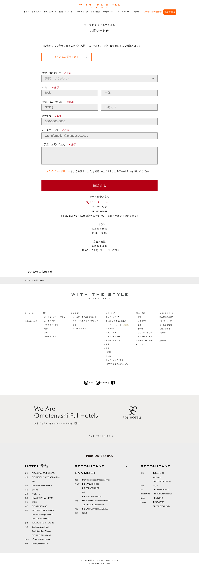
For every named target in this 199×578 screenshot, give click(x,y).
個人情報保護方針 (87, 560)
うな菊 (155, 485)
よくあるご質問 (166, 325)
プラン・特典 (111, 333)
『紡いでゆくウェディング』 (117, 364)
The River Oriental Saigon (162, 494)
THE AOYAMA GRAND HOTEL (43, 473)
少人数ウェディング (114, 340)
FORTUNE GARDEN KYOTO (93, 505)
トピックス (36, 16)
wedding (102, 383)
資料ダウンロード (145, 336)
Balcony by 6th (158, 473)
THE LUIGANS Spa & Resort (42, 514)
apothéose (157, 477)
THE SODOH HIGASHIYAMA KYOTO (96, 501)
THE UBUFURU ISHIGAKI (41, 535)
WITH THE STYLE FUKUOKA (43, 510)
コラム (140, 344)
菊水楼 (84, 513)
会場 (107, 348)
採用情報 (163, 341)
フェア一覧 (110, 329)
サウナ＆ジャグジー (52, 325)
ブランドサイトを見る (99, 435)
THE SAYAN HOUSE (161, 490)
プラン (140, 317)
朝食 (46, 329)
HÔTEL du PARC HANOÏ (41, 539)
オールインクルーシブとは (55, 317)
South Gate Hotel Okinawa (41, 531)
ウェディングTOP (113, 317)
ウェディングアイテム (114, 360)
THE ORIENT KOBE (39, 506)
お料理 (108, 352)
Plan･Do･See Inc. (102, 564)
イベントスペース (123, 16)
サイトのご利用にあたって (107, 560)
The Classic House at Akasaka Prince (96, 480)
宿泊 (61, 16)
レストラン (69, 16)
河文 (83, 492)
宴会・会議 (95, 16)
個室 (74, 325)
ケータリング (107, 16)
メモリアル (142, 321)
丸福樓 (34, 502)
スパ (46, 333)
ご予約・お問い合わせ (152, 16)
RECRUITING (169, 17)
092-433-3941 (99, 246)
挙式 (107, 344)
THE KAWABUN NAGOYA (91, 496)
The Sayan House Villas (40, 544)
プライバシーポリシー (58, 171)
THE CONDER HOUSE (90, 488)
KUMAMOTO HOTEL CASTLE (43, 523)
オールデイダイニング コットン (85, 317)
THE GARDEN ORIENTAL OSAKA (95, 509)
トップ (26, 16)
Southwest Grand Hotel (40, 527)
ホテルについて (50, 16)
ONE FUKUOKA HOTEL (41, 519)
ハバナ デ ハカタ (79, 329)
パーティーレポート (118, 325)
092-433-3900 (99, 202)
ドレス (108, 356)
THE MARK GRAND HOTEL (42, 485)
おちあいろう (37, 494)
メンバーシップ (166, 321)
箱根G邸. (35, 490)
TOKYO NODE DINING (161, 481)
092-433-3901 (99, 228)
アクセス (137, 16)
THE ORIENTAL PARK (161, 506)
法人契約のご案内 (167, 317)
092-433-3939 (99, 211)
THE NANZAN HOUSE (90, 484)
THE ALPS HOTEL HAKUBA (42, 498)
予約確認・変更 (50, 336)
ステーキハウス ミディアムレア (85, 321)
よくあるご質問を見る (66, 56)
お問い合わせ (165, 329)
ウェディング (82, 16)
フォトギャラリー (113, 336)
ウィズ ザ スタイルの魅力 (116, 321)
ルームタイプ (49, 321)
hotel (89, 383)
